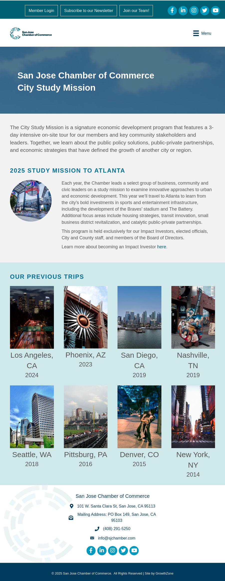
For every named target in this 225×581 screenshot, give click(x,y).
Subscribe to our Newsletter (88, 10)
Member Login (41, 10)
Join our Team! (136, 10)
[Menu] (202, 33)
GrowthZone (165, 573)
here (161, 246)
